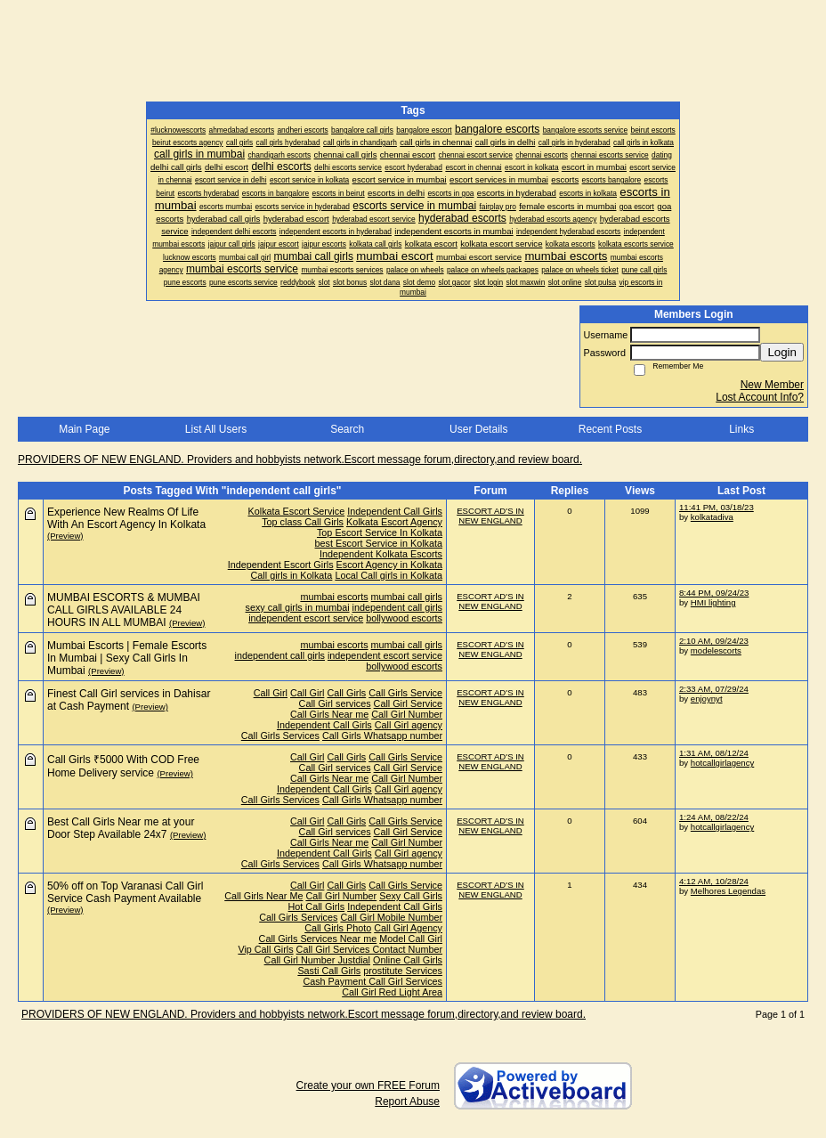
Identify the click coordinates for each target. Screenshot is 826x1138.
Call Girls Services (280, 735)
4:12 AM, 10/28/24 (714, 881)
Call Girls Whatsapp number (382, 735)
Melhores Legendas (728, 891)
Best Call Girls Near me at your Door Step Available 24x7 (120, 828)
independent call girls (397, 607)
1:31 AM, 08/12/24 (714, 753)
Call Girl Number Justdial (317, 960)
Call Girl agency (408, 724)
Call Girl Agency (408, 928)
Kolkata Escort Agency (394, 521)
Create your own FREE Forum (368, 1085)
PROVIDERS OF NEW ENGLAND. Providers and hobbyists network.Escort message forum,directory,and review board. (300, 459)
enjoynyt (707, 698)
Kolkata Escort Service (296, 511)
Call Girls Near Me (263, 895)
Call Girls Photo (337, 928)
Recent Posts (610, 429)
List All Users (216, 429)
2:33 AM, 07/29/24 (714, 689)
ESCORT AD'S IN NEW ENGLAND (490, 515)
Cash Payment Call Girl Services (372, 981)
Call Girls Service (405, 692)
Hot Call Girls (316, 906)
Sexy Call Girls (410, 895)
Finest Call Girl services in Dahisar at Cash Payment (128, 699)
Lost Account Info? (760, 397)
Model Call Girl (410, 938)
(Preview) (65, 536)
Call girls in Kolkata (292, 575)
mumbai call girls (406, 596)
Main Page (84, 429)
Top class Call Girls (303, 521)
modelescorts (716, 650)
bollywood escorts (404, 618)
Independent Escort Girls (281, 564)
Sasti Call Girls (328, 970)
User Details (478, 429)
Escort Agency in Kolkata (389, 564)
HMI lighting (713, 602)
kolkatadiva (712, 517)
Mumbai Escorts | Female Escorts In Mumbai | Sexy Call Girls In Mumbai (126, 658)
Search (347, 429)
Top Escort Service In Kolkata (379, 532)
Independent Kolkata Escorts (381, 554)
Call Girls (346, 692)
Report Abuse (407, 1101)
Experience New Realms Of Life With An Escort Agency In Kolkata (126, 518)
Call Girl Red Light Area (392, 992)
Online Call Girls (407, 960)
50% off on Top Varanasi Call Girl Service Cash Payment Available (125, 892)
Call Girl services (335, 703)
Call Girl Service (408, 703)
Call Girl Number (406, 714)
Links (741, 429)
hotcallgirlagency (722, 763)
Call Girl (270, 692)
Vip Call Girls (265, 949)
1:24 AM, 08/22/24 (714, 817)
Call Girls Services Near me (318, 938)
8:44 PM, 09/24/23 (714, 592)
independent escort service (305, 618)
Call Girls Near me (329, 714)
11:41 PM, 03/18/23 (716, 507)
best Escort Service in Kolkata (378, 543)
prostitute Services (402, 970)
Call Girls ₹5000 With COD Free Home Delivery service (123, 766)
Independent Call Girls (394, 511)
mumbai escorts (334, 596)
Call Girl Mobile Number (391, 917)
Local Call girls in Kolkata (388, 575)
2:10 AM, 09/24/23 (714, 641)
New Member (772, 384)
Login (782, 352)
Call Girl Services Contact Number (369, 949)
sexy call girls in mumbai (298, 607)
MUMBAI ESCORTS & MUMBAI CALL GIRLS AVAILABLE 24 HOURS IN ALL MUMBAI (123, 610)
